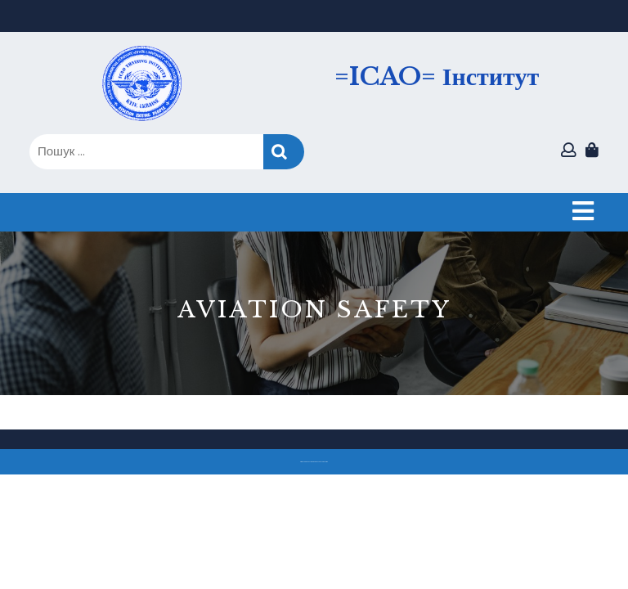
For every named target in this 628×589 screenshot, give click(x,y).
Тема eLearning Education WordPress (309, 461)
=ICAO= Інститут (436, 76)
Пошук (283, 151)
